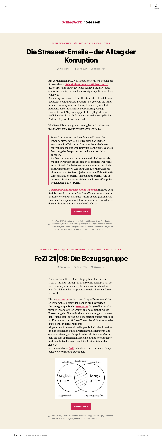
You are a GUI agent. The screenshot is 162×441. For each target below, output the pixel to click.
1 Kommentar (99, 69)
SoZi (107, 249)
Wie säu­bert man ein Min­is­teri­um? (86, 84)
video (108, 43)
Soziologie (117, 249)
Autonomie (67, 415)
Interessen (56, 226)
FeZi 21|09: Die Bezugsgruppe (81, 258)
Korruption (65, 226)
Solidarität (78, 418)
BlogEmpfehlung (71, 221)
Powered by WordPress (36, 434)
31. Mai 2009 (82, 69)
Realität (55, 418)
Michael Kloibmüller (95, 226)
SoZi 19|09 (62, 299)
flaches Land (67, 224)
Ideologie (92, 224)
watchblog (89, 229)
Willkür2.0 (99, 229)
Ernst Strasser (89, 221)
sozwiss (67, 69)
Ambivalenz (56, 415)
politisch (98, 43)
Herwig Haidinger (81, 224)
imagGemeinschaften (78, 249)
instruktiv (84, 43)
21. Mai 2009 (82, 267)
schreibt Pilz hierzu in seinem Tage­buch (74, 189)
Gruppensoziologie (95, 415)
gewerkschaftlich (61, 43)
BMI (81, 221)
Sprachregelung (77, 229)
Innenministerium (104, 224)
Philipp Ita (59, 229)
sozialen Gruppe (90, 418)
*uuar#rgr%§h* (58, 221)
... (5, 5)
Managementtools (78, 226)
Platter (67, 229)
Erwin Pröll (100, 221)
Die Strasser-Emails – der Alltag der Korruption (81, 55)
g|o (75, 43)
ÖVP (105, 226)
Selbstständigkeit (66, 418)
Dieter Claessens (79, 415)
